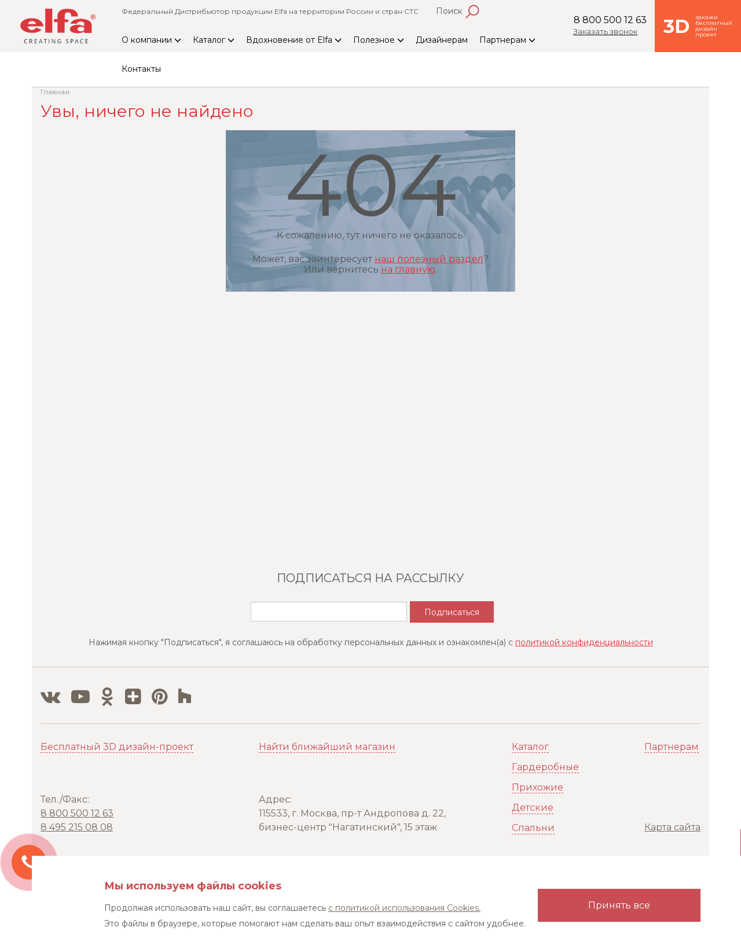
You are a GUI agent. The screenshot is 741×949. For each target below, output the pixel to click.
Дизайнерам (442, 40)
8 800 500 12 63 (610, 19)
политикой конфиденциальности (584, 642)
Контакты (141, 69)
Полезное (378, 40)
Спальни (533, 827)
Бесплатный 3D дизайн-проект (117, 746)
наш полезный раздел (429, 258)
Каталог (213, 40)
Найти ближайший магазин (327, 746)
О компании (151, 40)
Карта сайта (672, 827)
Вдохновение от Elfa (294, 40)
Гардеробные (545, 767)
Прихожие (537, 787)
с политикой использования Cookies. (404, 908)
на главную (408, 269)
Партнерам (507, 40)
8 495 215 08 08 (77, 827)
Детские (532, 807)
